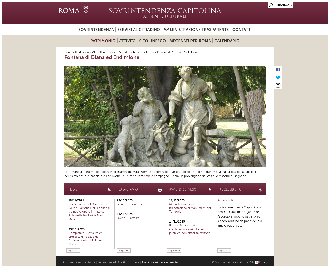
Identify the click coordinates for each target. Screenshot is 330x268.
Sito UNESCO (152, 40)
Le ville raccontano (129, 204)
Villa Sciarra (147, 52)
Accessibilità (225, 200)
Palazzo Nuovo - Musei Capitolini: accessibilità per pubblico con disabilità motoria (189, 229)
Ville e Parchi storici (104, 52)
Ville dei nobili (128, 52)
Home (68, 52)
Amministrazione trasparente (196, 29)
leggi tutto (73, 250)
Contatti (242, 29)
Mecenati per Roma (190, 40)
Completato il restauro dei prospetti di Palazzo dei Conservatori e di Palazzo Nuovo (86, 238)
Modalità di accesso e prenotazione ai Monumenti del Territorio (190, 207)
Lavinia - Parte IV (128, 218)
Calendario (227, 40)
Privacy (263, 262)
